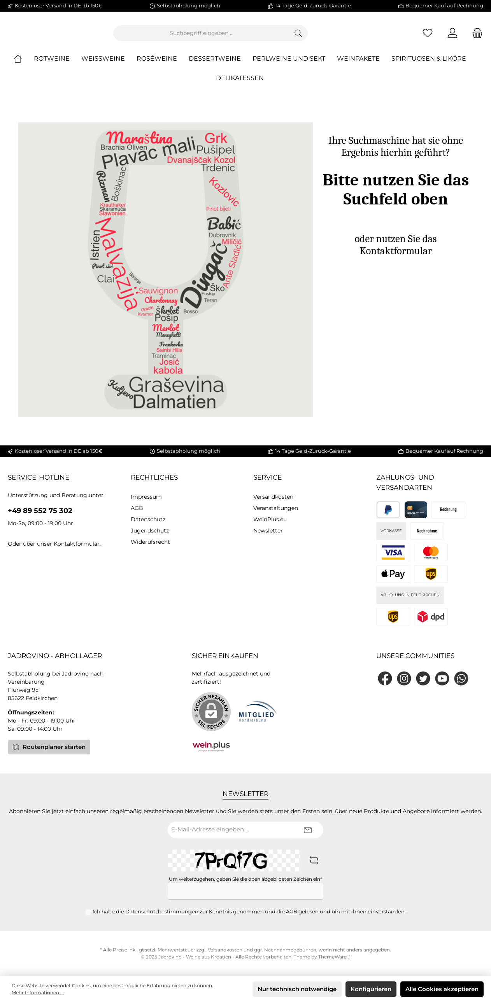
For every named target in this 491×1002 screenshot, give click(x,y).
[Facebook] (385, 678)
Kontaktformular (77, 543)
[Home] (24, 65)
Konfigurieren (371, 989)
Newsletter (268, 530)
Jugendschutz (150, 530)
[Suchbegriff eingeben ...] (244, 36)
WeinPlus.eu (270, 519)
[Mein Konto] (452, 36)
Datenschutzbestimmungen (161, 911)
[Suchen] (341, 36)
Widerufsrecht (150, 541)
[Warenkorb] (475, 36)
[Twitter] (423, 678)
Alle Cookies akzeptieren (442, 989)
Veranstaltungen (275, 507)
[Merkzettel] (427, 36)
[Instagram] (404, 678)
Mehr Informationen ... (38, 992)
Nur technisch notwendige (297, 989)
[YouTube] (442, 678)
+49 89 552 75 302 (40, 510)
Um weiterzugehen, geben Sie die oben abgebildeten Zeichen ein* (245, 879)
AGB (137, 507)
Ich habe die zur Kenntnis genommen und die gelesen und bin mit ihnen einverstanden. (249, 911)
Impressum (146, 496)
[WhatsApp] (461, 678)
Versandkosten (273, 496)
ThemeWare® (334, 957)
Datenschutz (148, 519)
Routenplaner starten (49, 747)
